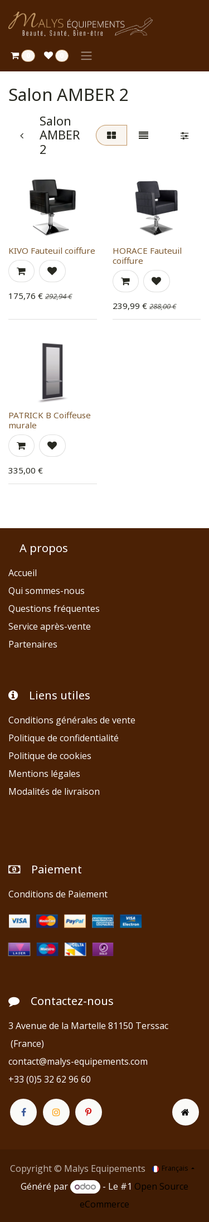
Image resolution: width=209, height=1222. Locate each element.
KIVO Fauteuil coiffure (51, 250)
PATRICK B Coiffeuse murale (49, 420)
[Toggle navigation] (86, 55)
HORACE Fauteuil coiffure (147, 255)
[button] (21, 271)
